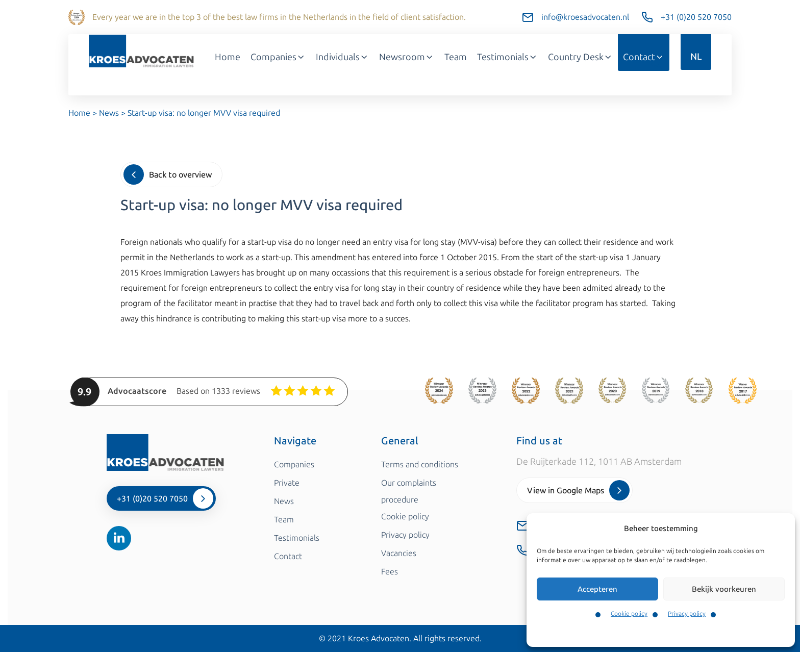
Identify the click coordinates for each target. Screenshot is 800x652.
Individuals (342, 57)
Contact (643, 57)
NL (696, 56)
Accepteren (597, 589)
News (109, 113)
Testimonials (507, 57)
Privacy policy (687, 613)
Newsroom (406, 57)
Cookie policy (629, 613)
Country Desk (580, 57)
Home (227, 57)
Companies (278, 57)
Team (455, 57)
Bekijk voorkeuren (724, 589)
